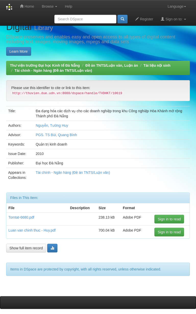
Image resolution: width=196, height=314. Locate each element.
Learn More (18, 51)
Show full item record (26, 248)
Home (27, 6)
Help (68, 6)
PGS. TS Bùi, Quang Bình (56, 135)
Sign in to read (169, 219)
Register (144, 19)
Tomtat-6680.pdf (21, 217)
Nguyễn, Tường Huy (52, 125)
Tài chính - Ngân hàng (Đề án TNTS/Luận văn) (53, 70)
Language (177, 6)
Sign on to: (173, 19)
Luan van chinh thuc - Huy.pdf (32, 230)
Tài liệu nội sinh (156, 65)
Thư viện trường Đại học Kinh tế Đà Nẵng (45, 65)
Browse (49, 6)
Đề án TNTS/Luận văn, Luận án (111, 65)
